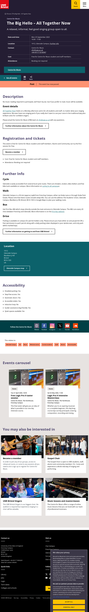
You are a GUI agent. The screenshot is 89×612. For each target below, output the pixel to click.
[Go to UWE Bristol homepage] (5, 14)
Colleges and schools (9, 588)
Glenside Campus (11, 344)
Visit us (48, 559)
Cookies (38, 598)
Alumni (63, 344)
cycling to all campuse (50, 186)
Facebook (44, 326)
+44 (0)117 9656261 (16, 560)
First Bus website (58, 211)
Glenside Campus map (15, 268)
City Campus (50, 546)
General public (72, 344)
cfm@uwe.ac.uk (37, 50)
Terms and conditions (48, 598)
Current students (47, 344)
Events (9, 14)
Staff (56, 344)
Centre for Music (14, 70)
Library (3, 574)
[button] (25, 78)
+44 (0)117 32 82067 (38, 52)
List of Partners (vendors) (61, 602)
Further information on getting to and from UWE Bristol (27, 231)
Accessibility (24, 598)
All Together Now (9, 111)
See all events (11, 78)
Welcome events (34, 344)
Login (3, 581)
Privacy (32, 598)
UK (20, 344)
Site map (16, 598)
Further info (54, 44)
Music (25, 344)
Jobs (2, 578)
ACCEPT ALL (69, 607)
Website (36, 326)
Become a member (12, 152)
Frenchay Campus (52, 549)
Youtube (67, 326)
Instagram (52, 326)
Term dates (5, 585)
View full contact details (9, 562)
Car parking (49, 556)
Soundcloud (75, 326)
